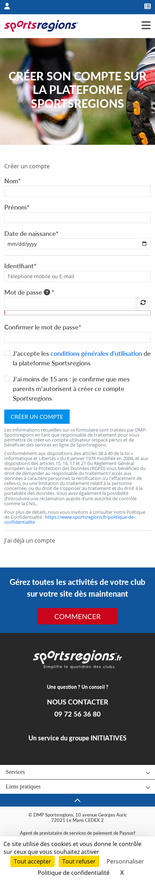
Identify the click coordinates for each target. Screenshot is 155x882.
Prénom (17, 207)
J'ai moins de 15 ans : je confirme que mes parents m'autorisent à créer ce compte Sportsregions (71, 388)
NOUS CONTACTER (77, 702)
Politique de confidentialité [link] (73, 873)
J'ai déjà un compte (29, 540)
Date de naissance (31, 233)
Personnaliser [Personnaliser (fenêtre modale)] (125, 861)
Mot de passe (29, 292)
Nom (12, 181)
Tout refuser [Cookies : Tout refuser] (79, 861)
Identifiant (20, 266)
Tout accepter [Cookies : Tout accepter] (32, 861)
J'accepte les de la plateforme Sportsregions (82, 358)
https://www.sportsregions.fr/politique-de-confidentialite (69, 519)
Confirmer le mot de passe (42, 327)
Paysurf (127, 833)
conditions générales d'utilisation (96, 353)
